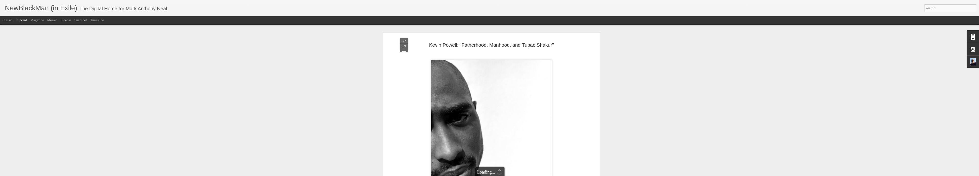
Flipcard (21, 20)
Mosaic (52, 20)
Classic (7, 20)
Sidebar (66, 20)
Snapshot (80, 20)
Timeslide (97, 20)
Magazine (37, 20)
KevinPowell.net (433, 65)
